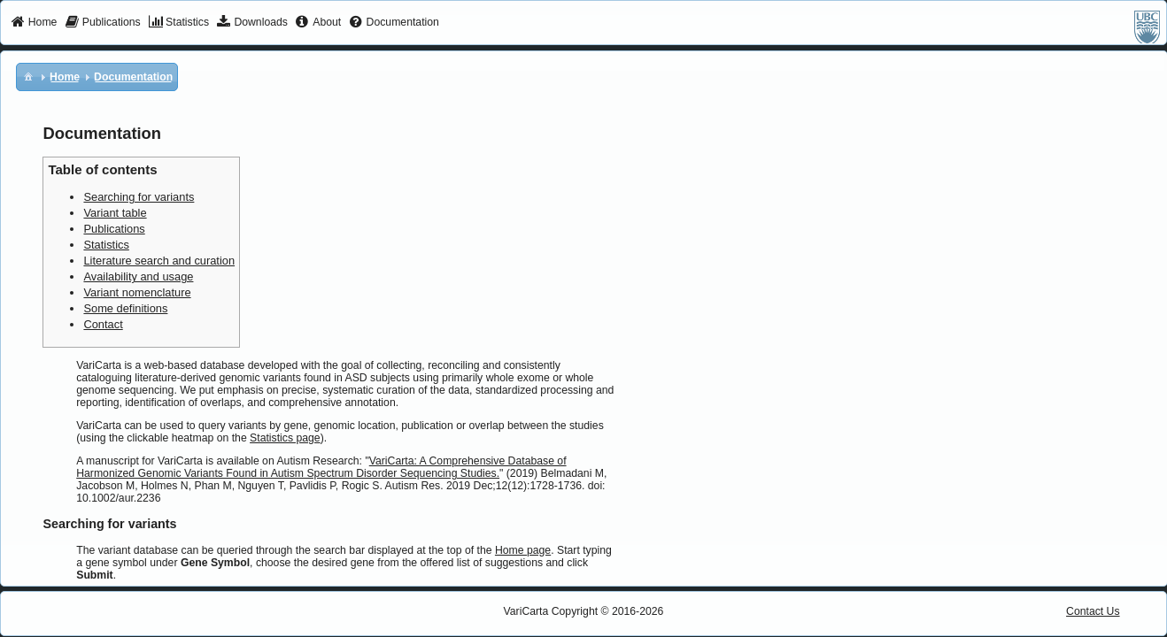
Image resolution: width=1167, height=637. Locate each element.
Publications (113, 228)
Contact (102, 324)
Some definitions (125, 308)
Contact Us (1093, 611)
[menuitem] (34, 23)
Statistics (105, 244)
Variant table (114, 212)
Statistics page (285, 438)
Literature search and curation (159, 260)
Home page (523, 550)
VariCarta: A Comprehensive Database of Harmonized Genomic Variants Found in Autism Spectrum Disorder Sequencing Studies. (321, 467)
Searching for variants (138, 196)
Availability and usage (138, 276)
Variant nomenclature (136, 292)
